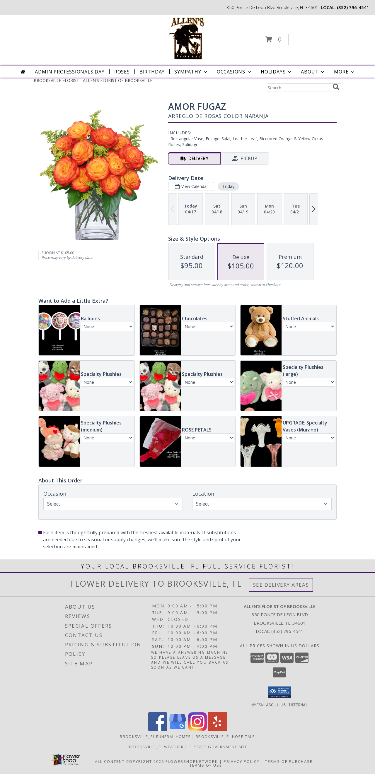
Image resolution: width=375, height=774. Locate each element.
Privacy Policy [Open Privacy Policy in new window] (242, 761)
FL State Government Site (218, 746)
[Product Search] (298, 87)
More (344, 72)
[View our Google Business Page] (177, 729)
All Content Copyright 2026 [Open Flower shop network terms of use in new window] (129, 761)
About (313, 72)
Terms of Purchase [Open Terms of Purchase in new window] (289, 761)
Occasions (234, 72)
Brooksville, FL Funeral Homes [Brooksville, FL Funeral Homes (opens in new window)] (155, 736)
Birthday (152, 72)
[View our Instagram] (197, 729)
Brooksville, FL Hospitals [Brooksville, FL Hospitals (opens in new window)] (225, 736)
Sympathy (191, 72)
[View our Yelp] (217, 729)
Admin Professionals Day (69, 72)
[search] (336, 86)
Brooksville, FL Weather (156, 746)
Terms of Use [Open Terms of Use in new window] (206, 765)
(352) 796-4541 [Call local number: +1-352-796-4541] (353, 7)
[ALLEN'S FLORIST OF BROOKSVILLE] (187, 37)
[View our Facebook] (157, 729)
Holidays (276, 72)
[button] (273, 39)
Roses (122, 72)
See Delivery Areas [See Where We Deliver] (281, 584)
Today (228, 186)
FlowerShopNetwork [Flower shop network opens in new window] (192, 761)
